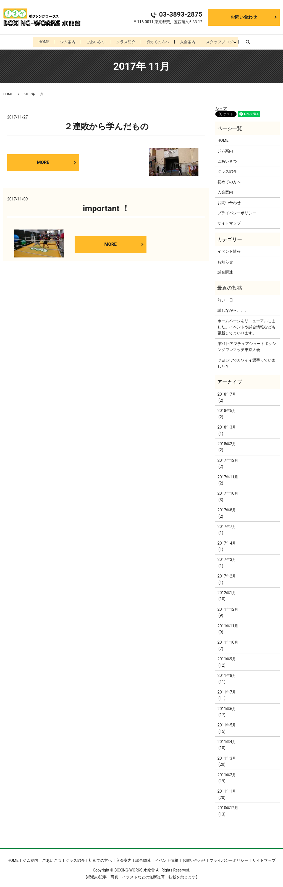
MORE (43, 161)
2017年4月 (227, 542)
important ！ (106, 207)
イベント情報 (229, 250)
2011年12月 (228, 608)
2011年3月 (227, 757)
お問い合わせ (243, 17)
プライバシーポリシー (237, 211)
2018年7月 (227, 393)
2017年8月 (227, 508)
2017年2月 (227, 575)
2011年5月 (227, 723)
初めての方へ (158, 41)
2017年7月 (227, 525)
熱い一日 (225, 298)
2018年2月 (227, 442)
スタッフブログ (222, 41)
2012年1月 (227, 591)
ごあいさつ (94, 41)
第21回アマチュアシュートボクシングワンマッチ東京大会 (247, 345)
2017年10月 (228, 492)
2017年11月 (228, 475)
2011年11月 (228, 624)
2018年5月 (227, 409)
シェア (221, 107)
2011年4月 (227, 740)
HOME (40, 41)
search (250, 41)
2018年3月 (227, 426)
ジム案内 (66, 41)
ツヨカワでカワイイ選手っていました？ (247, 362)
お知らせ (225, 260)
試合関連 (225, 271)
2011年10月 (228, 641)
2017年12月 (228, 459)
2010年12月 (228, 806)
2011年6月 (227, 707)
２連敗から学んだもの (106, 125)
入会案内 (189, 41)
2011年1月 (227, 790)
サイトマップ (229, 222)
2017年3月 (227, 558)
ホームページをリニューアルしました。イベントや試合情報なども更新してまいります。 (247, 325)
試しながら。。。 (233, 309)
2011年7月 (227, 691)
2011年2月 (227, 773)
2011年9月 (227, 657)
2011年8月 (227, 674)
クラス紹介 (125, 41)
